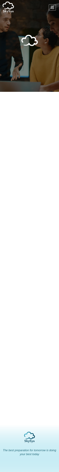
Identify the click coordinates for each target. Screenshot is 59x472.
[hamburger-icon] (52, 7)
